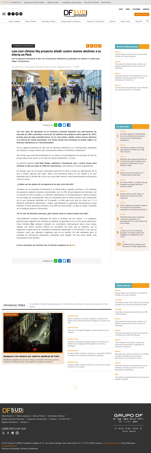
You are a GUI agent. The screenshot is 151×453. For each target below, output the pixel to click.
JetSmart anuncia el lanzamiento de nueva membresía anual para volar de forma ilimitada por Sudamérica (131, 78)
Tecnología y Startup (48, 21)
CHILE (121, 9)
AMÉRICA (146, 9)
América (117, 52)
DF (116, 428)
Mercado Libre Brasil (91, 2)
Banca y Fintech (31, 21)
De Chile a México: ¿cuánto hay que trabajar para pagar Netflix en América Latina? (133, 184)
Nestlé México (106, 2)
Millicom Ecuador (53, 2)
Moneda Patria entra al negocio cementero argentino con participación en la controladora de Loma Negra (133, 220)
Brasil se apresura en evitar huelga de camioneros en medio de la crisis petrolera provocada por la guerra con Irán (89, 321)
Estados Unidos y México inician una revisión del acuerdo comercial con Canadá (89, 366)
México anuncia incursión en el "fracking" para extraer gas (131, 174)
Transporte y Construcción (95, 21)
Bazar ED (132, 431)
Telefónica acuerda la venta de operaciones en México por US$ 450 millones (132, 149)
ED (141, 428)
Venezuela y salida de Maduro (34, 2)
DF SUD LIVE (64, 419)
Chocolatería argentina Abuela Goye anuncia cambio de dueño (132, 378)
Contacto (24, 422)
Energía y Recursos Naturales (71, 21)
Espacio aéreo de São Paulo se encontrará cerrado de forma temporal (131, 55)
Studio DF (139, 21)
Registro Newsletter (142, 14)
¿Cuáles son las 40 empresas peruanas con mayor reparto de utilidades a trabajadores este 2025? (132, 234)
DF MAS (128, 428)
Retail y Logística (14, 21)
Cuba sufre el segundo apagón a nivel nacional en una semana (88, 331)
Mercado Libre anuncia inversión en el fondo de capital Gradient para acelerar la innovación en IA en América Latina (133, 162)
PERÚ (128, 9)
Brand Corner (125, 21)
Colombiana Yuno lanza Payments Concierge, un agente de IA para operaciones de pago (132, 303)
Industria (112, 21)
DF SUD (121, 428)
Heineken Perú (16, 2)
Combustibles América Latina (72, 2)
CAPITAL (135, 428)
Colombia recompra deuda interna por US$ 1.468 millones (131, 313)
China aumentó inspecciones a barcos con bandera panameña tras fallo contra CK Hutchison (131, 66)
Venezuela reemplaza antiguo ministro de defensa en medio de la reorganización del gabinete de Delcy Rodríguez (88, 344)
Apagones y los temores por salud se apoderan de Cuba (31, 356)
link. (74, 245)
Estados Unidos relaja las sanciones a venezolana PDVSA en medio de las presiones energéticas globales (89, 354)
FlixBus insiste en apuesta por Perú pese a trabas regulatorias (134, 245)
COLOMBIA (136, 9)
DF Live (125, 431)
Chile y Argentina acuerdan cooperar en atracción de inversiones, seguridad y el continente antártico (133, 207)
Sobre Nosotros (8, 416)
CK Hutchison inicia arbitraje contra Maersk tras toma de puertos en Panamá (131, 88)
